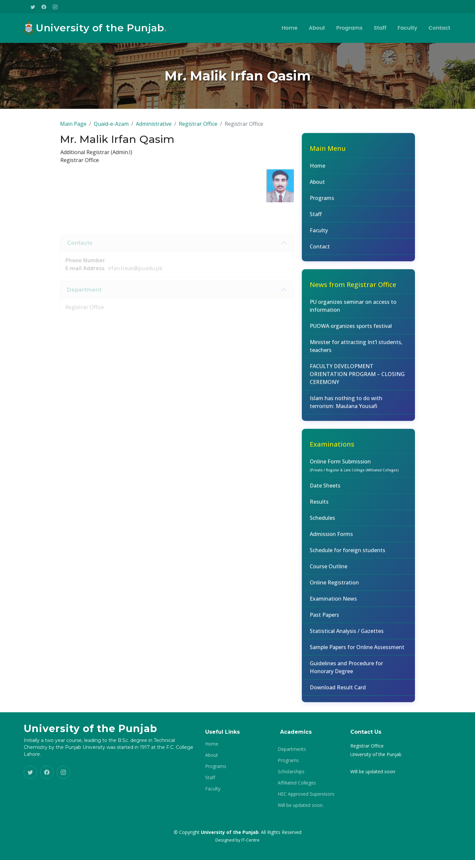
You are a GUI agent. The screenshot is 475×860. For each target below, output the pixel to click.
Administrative (154, 127)
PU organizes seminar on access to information (353, 309)
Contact (439, 28)
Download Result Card (338, 691)
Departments (292, 749)
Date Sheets (325, 489)
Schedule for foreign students (347, 554)
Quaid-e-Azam (111, 127)
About (317, 28)
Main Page (73, 127)
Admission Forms (331, 537)
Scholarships (291, 771)
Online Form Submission (354, 469)
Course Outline (328, 570)
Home (290, 28)
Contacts (79, 252)
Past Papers (324, 618)
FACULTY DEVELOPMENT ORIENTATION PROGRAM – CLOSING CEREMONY (357, 377)
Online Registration (334, 586)
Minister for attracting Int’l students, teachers (356, 349)
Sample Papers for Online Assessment (357, 651)
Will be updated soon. (301, 805)
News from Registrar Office (353, 288)
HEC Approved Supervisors (306, 794)
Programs (349, 28)
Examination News (333, 602)
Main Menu (328, 152)
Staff (380, 28)
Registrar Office (198, 127)
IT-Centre (250, 840)
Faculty (407, 28)
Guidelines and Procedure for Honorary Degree (346, 671)
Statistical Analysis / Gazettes (347, 634)
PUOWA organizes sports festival (351, 329)
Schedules (322, 521)
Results (319, 505)
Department (84, 299)
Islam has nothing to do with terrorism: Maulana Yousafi (346, 406)
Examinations (332, 448)
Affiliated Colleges (297, 783)
